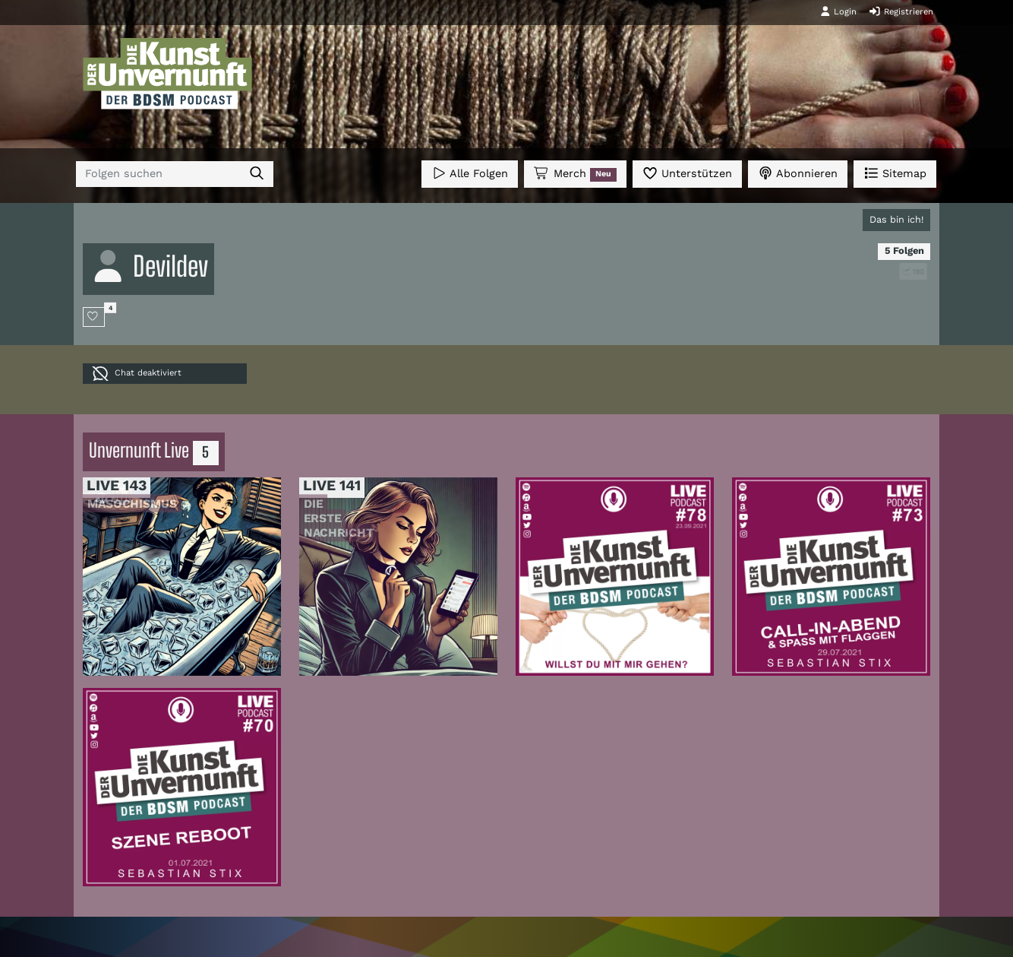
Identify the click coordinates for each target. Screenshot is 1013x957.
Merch (575, 174)
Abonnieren (798, 172)
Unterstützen (687, 172)
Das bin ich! (896, 219)
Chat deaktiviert (136, 373)
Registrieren (901, 11)
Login (838, 11)
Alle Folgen (469, 172)
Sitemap (894, 172)
